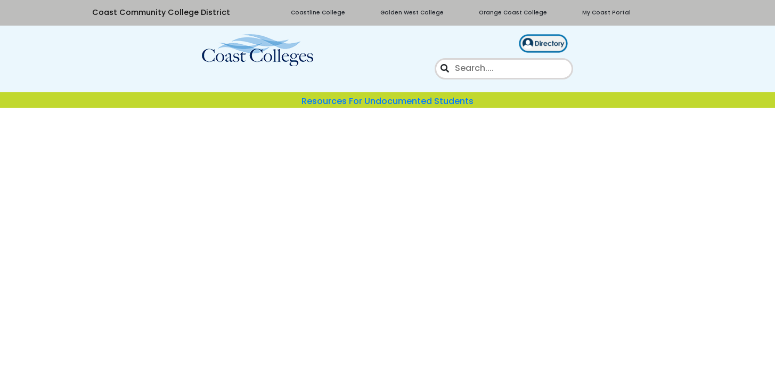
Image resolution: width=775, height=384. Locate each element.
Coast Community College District (161, 12)
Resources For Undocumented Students (387, 101)
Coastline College (318, 13)
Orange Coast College (513, 13)
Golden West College (412, 13)
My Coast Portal (606, 13)
